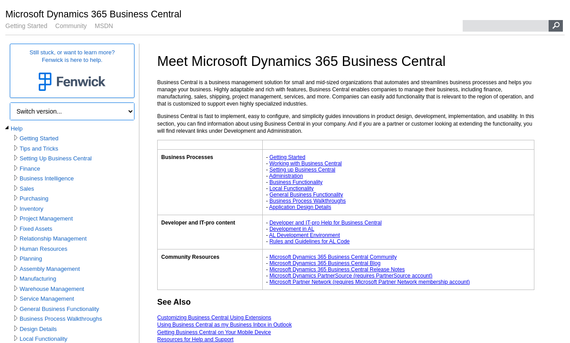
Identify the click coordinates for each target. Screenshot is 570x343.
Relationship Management (53, 238)
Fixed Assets (36, 228)
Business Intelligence (47, 178)
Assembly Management (50, 268)
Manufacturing (38, 278)
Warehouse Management (52, 289)
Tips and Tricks (39, 148)
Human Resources (43, 248)
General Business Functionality (59, 309)
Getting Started (26, 25)
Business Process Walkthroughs (61, 318)
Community (71, 25)
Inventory (31, 208)
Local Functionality (43, 338)
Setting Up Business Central (56, 158)
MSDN (104, 25)
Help (17, 128)
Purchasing (34, 198)
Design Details (38, 329)
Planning (31, 258)
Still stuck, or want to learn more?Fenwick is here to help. (72, 71)
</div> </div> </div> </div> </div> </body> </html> (348, 86)
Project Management (46, 218)
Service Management (47, 298)
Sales (27, 188)
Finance (30, 168)
